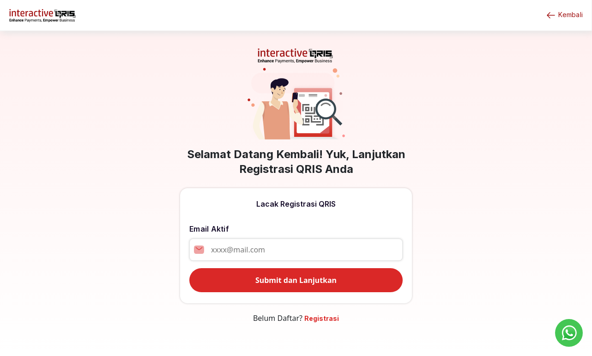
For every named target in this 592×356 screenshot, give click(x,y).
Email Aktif (209, 228)
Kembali (564, 15)
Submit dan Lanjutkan (296, 280)
